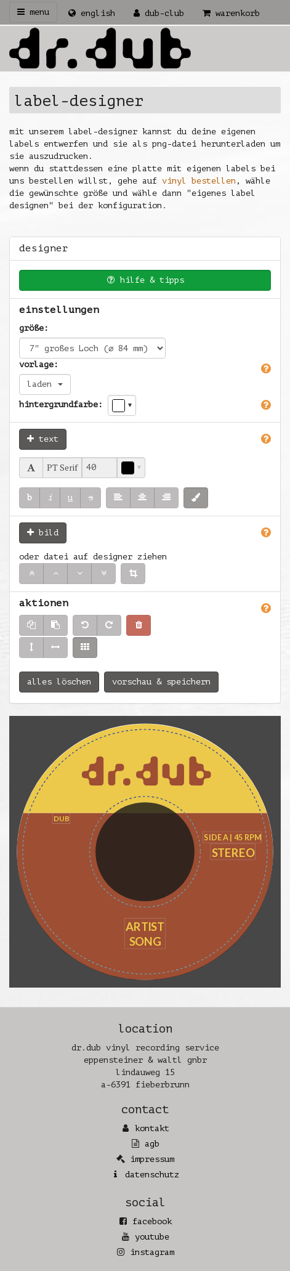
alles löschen (59, 681)
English (91, 13)
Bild (42, 532)
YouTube (152, 1236)
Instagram (152, 1252)
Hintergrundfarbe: (61, 404)
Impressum (152, 1159)
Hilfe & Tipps (145, 280)
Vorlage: (38, 364)
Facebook (152, 1221)
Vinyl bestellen (199, 180)
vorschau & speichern (161, 681)
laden (45, 384)
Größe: (34, 328)
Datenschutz (152, 1174)
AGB (152, 1143)
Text (42, 439)
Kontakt (152, 1128)
